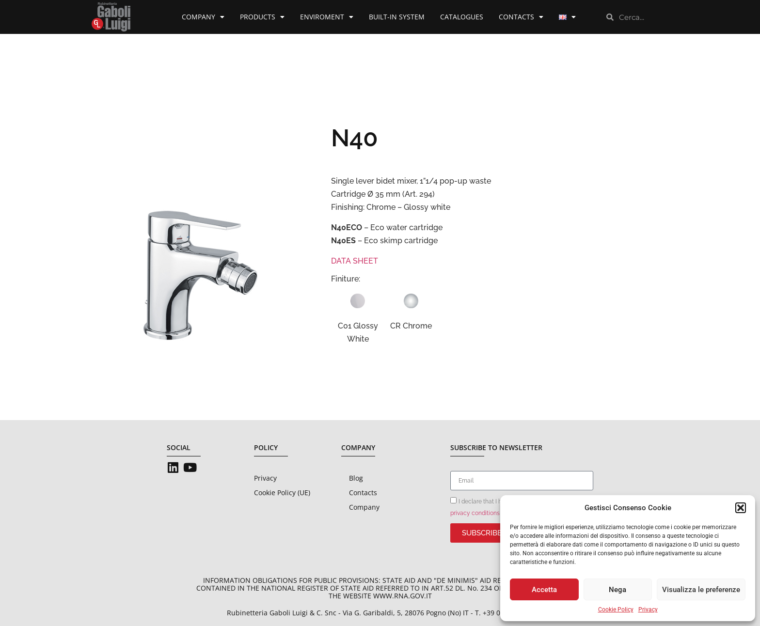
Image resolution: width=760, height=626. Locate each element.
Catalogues (461, 16)
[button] (740, 508)
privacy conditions (475, 513)
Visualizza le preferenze (701, 589)
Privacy (648, 609)
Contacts (521, 17)
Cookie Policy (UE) (282, 492)
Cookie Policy (615, 609)
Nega (617, 589)
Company (203, 17)
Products (262, 17)
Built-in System (397, 16)
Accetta (544, 589)
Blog (356, 478)
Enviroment (326, 17)
